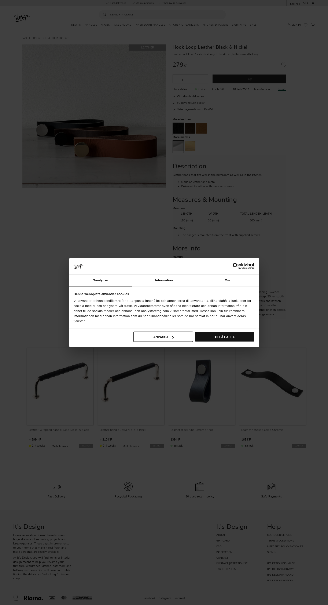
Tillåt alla (224, 337)
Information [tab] (164, 280)
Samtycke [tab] (100, 280)
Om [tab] (227, 280)
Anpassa (163, 337)
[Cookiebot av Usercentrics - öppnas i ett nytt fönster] (235, 266)
